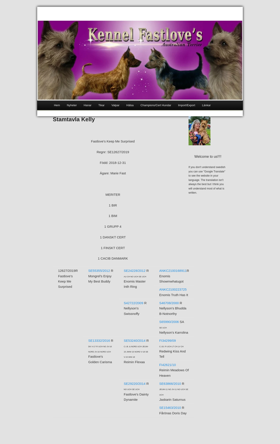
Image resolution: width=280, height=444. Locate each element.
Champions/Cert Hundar (155, 105)
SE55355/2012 (99, 270)
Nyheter (72, 105)
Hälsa (130, 105)
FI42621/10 (167, 365)
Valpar (115, 105)
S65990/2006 (169, 322)
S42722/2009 (133, 303)
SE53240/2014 (134, 340)
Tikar (101, 105)
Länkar (206, 105)
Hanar (87, 105)
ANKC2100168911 (173, 270)
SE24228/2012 (134, 270)
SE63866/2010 (170, 383)
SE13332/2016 (99, 340)
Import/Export (186, 105)
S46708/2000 (169, 303)
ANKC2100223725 (173, 289)
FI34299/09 (167, 340)
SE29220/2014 (134, 383)
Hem (57, 105)
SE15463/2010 (170, 407)
